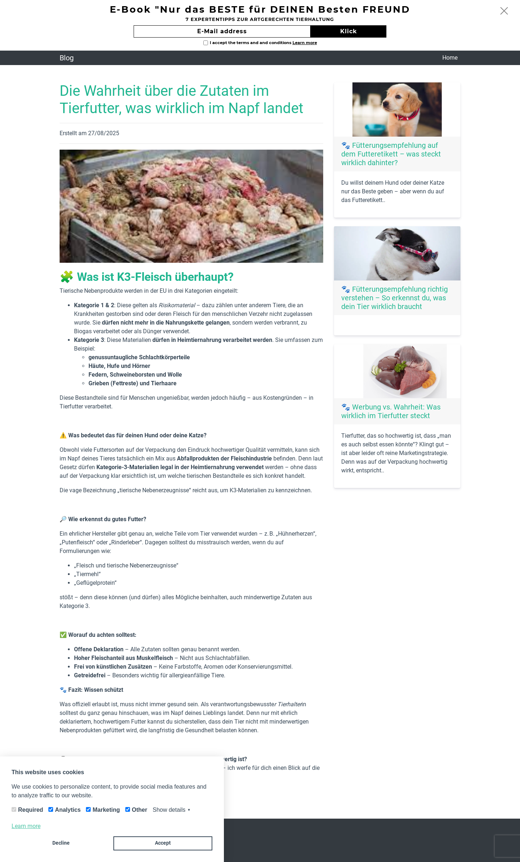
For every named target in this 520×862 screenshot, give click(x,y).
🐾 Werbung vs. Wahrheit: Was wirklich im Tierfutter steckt (391, 411)
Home (450, 57)
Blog (67, 57)
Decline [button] (61, 843)
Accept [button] (163, 843)
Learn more (304, 42)
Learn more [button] (26, 826)
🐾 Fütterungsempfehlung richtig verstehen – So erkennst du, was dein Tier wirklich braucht (394, 298)
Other (139, 810)
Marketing (106, 810)
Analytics (68, 810)
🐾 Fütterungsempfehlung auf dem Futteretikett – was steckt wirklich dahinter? (391, 154)
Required (30, 810)
